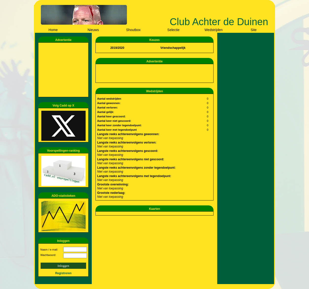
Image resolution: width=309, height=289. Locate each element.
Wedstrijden (213, 30)
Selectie (173, 30)
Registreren (63, 273)
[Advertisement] (64, 69)
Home (53, 30)
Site (254, 30)
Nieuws (93, 30)
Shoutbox (133, 30)
